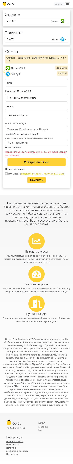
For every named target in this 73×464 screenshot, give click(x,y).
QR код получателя (15, 169)
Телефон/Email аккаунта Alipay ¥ (21, 134)
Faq (40, 430)
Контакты (43, 426)
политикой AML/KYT (54, 173)
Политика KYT (13, 444)
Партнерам (12, 454)
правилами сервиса (31, 173)
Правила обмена (14, 441)
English (58, 4)
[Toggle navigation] (67, 4)
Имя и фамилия (13, 147)
